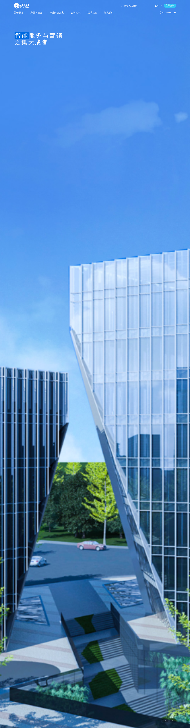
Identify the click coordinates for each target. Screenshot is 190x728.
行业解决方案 (57, 12)
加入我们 (109, 12)
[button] (165, 720)
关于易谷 (18, 12)
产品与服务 (36, 12)
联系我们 (92, 12)
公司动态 (75, 12)
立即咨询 (170, 5)
